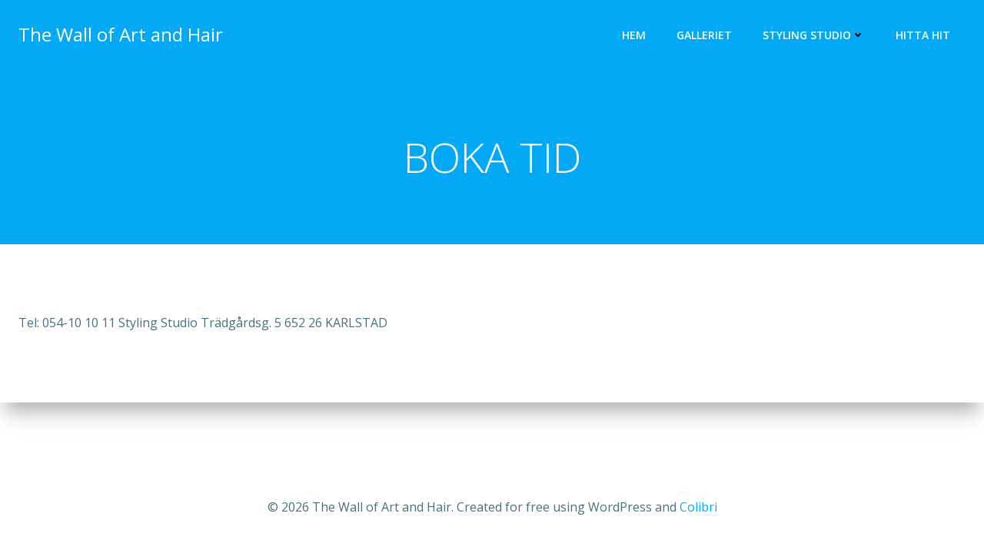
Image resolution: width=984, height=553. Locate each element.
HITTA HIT (923, 35)
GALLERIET (704, 35)
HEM (634, 35)
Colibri (698, 506)
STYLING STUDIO (814, 35)
